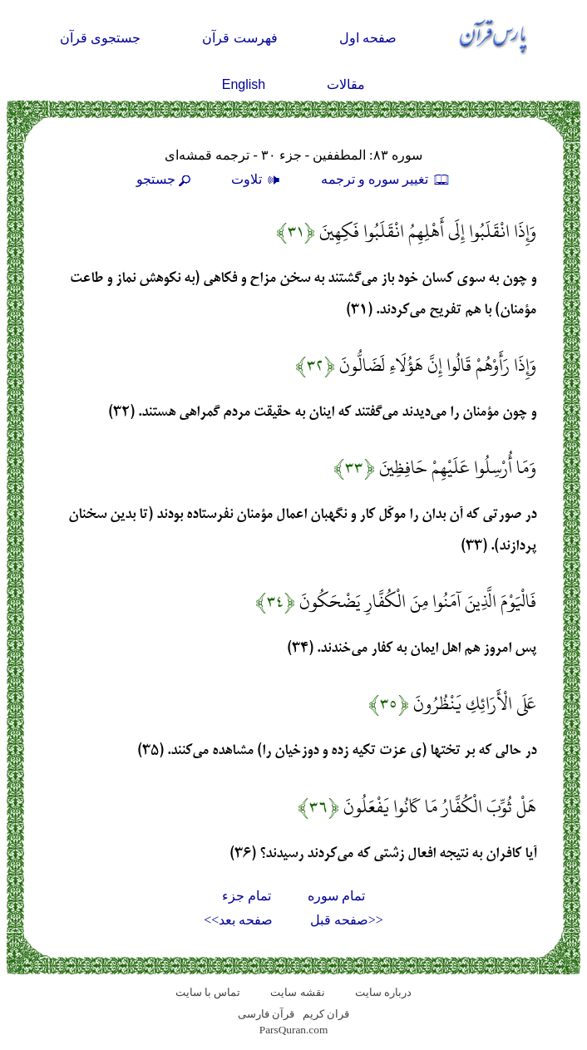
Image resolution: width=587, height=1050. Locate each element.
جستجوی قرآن (100, 38)
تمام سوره (336, 896)
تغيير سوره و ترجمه (386, 179)
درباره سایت (383, 992)
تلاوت (257, 179)
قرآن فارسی (266, 1014)
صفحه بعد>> (238, 920)
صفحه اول (368, 38)
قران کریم (326, 1014)
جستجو (165, 179)
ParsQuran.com (293, 1029)
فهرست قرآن (239, 38)
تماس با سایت (208, 992)
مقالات (346, 84)
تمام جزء (246, 896)
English (243, 84)
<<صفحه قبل (346, 920)
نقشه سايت (297, 992)
